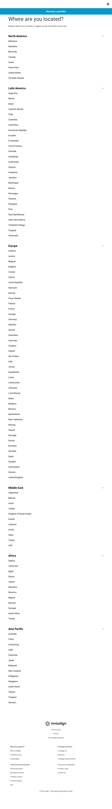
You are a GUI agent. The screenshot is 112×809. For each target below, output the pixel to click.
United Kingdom (15, 477)
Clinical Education (16, 769)
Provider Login (63, 769)
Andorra (12, 251)
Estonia (11, 293)
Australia (12, 634)
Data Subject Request (56, 738)
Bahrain (11, 498)
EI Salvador (13, 140)
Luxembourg (14, 393)
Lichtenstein (14, 382)
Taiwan (11, 692)
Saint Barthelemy (16, 214)
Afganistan (13, 492)
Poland (11, 430)
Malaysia (12, 665)
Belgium (12, 261)
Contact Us (62, 773)
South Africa (14, 613)
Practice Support (16, 781)
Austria (11, 256)
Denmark (12, 288)
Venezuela (13, 235)
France (11, 309)
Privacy (56, 734)
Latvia (11, 377)
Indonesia (12, 655)
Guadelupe (13, 156)
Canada (12, 57)
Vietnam (12, 702)
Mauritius (12, 587)
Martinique (13, 183)
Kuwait (11, 519)
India (10, 650)
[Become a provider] (56, 11)
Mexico (11, 188)
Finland (11, 303)
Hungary (12, 345)
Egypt (11, 571)
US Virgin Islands (16, 78)
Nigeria (11, 597)
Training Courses (16, 777)
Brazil (10, 104)
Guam (11, 62)
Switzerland (13, 467)
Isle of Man (13, 356)
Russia (11, 440)
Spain (11, 456)
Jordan (11, 508)
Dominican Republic (17, 130)
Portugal (12, 435)
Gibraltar (12, 324)
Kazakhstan (13, 372)
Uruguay (12, 230)
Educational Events (17, 773)
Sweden (12, 461)
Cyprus (11, 277)
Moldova (12, 403)
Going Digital (14, 759)
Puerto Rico (13, 67)
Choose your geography (66, 765)
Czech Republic (15, 282)
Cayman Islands (15, 109)
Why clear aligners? (17, 747)
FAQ (11, 785)
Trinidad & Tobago (16, 225)
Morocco (12, 592)
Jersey (11, 366)
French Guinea (15, 146)
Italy (10, 361)
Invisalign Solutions (65, 747)
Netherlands (14, 414)
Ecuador (12, 135)
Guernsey (12, 340)
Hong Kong (13, 644)
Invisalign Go (62, 751)
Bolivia (11, 98)
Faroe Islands (14, 298)
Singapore (13, 681)
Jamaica (12, 177)
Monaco (12, 409)
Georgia (12, 314)
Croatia (11, 272)
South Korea (14, 686)
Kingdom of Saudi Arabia (19, 514)
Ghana (11, 576)
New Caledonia (15, 419)
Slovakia (12, 451)
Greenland (13, 335)
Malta (11, 398)
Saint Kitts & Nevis (16, 220)
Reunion (12, 603)
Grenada (12, 151)
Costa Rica (13, 125)
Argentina (12, 93)
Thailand (12, 697)
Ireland (11, 351)
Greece (11, 330)
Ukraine (11, 472)
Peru (10, 209)
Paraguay (12, 204)
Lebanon (12, 524)
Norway (12, 425)
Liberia (11, 582)
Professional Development (20, 765)
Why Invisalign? (15, 751)
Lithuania (12, 388)
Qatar (10, 535)
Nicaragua (13, 193)
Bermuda (12, 51)
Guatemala (13, 162)
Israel (10, 503)
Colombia (12, 119)
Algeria (11, 560)
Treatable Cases (16, 755)
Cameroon (13, 566)
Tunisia (11, 618)
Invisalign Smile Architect (67, 759)
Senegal (12, 608)
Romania (12, 446)
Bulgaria (12, 266)
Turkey (11, 540)
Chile (10, 114)
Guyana (11, 167)
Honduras (12, 172)
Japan (11, 660)
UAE (10, 545)
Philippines (13, 676)
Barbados (12, 46)
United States (14, 72)
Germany (12, 319)
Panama (12, 198)
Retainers (61, 755)
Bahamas (12, 41)
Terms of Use (56, 730)
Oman (11, 529)
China (11, 639)
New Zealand (14, 671)
